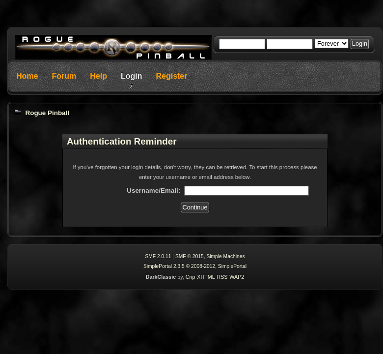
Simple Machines (225, 256)
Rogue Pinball (47, 113)
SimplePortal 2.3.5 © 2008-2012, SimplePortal (194, 266)
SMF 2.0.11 (158, 256)
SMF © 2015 (189, 256)
